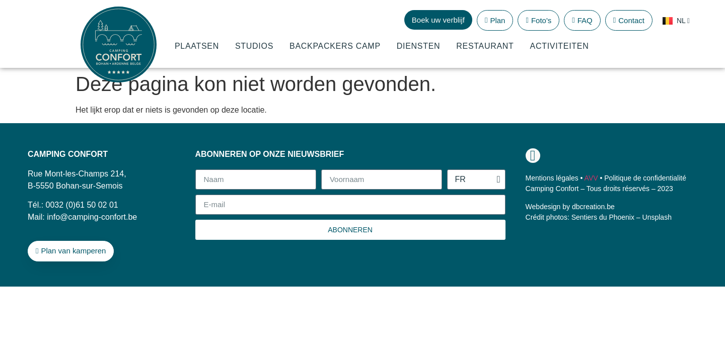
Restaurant (485, 46)
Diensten (419, 46)
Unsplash (657, 217)
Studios (254, 46)
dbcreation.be (593, 207)
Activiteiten (559, 46)
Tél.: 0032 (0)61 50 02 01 (73, 205)
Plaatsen (197, 46)
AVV (591, 178)
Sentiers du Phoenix (602, 217)
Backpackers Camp (335, 46)
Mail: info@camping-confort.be (82, 217)
